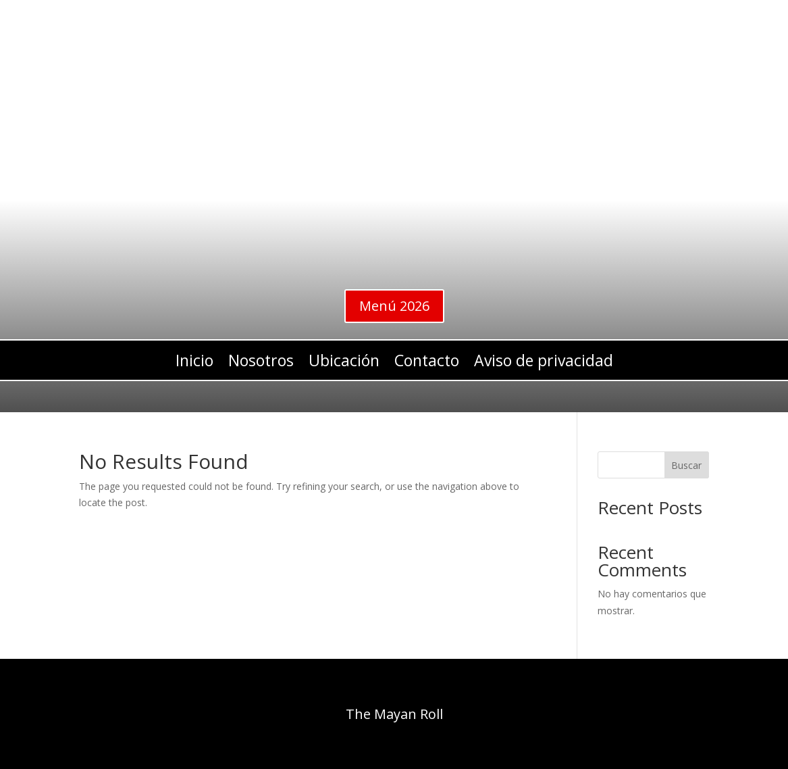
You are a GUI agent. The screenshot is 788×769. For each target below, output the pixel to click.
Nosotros (261, 362)
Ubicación (344, 362)
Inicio (194, 362)
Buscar (686, 465)
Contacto (426, 362)
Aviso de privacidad (543, 362)
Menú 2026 (394, 306)
